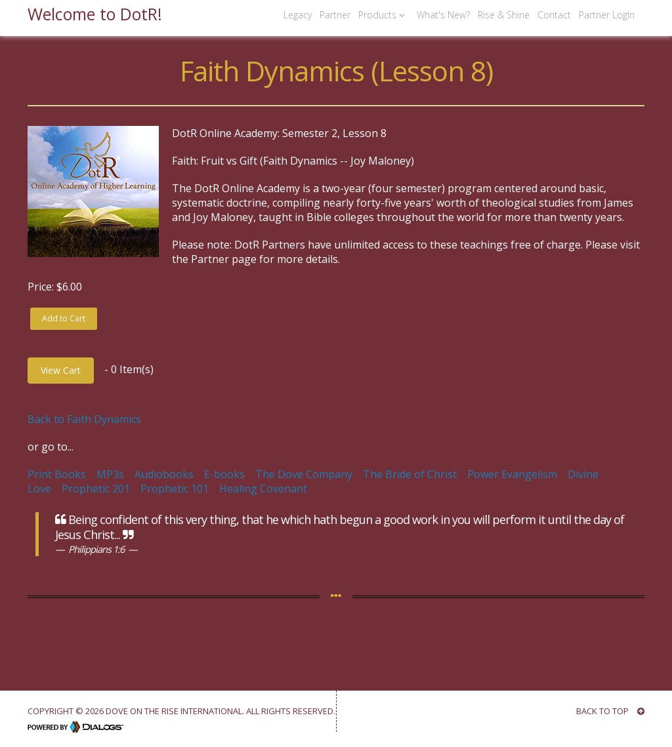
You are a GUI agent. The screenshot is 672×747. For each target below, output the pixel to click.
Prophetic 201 (96, 488)
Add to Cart (63, 318)
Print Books (57, 474)
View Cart (61, 370)
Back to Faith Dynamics (84, 419)
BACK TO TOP (610, 711)
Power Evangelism (512, 474)
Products (383, 15)
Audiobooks (164, 474)
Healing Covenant (263, 488)
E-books (224, 474)
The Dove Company (303, 474)
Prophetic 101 (174, 488)
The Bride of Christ (410, 474)
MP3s (110, 474)
